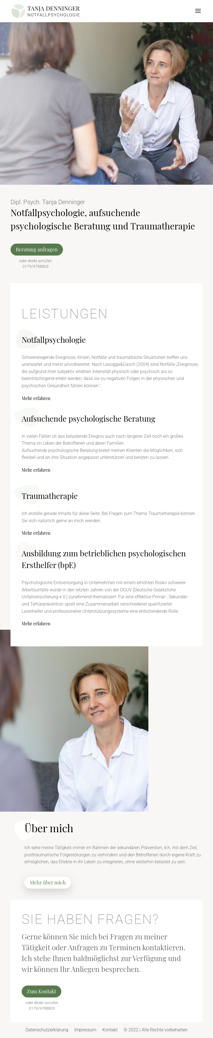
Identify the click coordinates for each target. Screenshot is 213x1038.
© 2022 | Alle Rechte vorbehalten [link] (155, 1029)
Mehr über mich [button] (48, 882)
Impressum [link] (85, 1029)
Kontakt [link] (110, 1029)
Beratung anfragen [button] (37, 249)
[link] (46, 10)
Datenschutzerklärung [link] (47, 1029)
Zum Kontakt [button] (41, 991)
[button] (198, 14)
